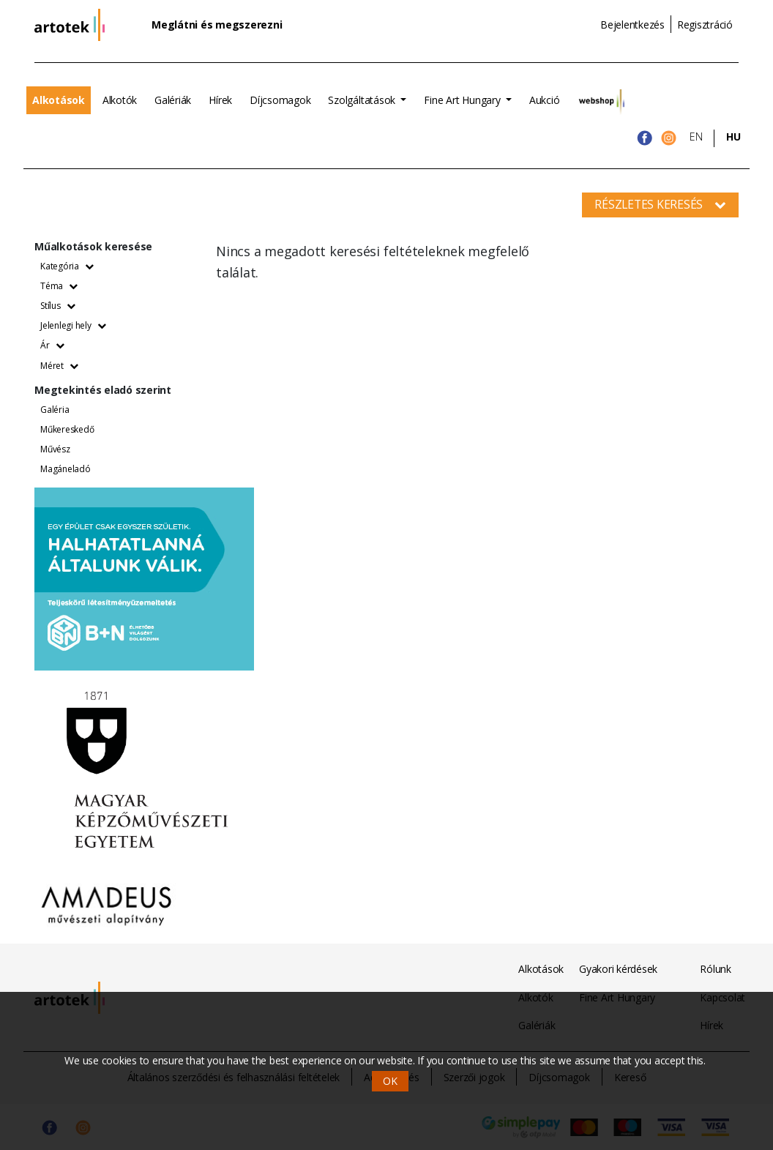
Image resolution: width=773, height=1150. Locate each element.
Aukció (544, 100)
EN (696, 136)
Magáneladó (65, 469)
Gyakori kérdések (618, 969)
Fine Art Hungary (463, 100)
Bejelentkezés (632, 24)
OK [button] (390, 1081)
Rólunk (715, 969)
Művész (55, 449)
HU (733, 136)
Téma (59, 286)
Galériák (172, 100)
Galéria (54, 409)
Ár (52, 345)
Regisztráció (705, 24)
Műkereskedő (67, 429)
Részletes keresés (660, 204)
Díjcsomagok (280, 100)
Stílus (57, 305)
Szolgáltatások (362, 100)
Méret (59, 365)
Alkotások (58, 100)
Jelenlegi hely (72, 325)
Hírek (220, 100)
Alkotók (119, 100)
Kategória (67, 266)
